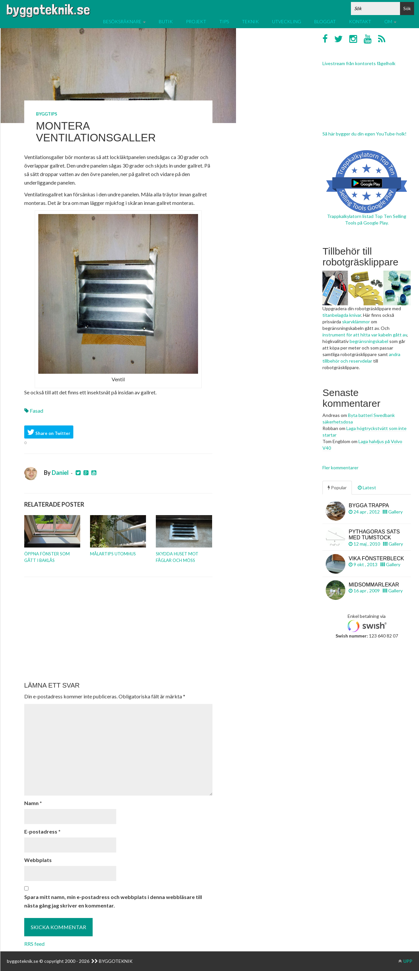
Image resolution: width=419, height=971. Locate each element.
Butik (166, 21)
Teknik (250, 21)
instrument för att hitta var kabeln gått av (364, 334)
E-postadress (42, 831)
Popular (337, 487)
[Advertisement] (118, 629)
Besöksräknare (124, 21)
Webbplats (38, 860)
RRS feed (34, 944)
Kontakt (360, 21)
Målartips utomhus (113, 553)
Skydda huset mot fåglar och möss (177, 557)
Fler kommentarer (340, 467)
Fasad (36, 410)
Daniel (60, 472)
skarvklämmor (356, 321)
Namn (33, 803)
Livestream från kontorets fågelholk (358, 63)
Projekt (196, 21)
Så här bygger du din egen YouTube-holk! (364, 133)
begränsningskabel (369, 341)
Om (390, 21)
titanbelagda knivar (341, 315)
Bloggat (325, 21)
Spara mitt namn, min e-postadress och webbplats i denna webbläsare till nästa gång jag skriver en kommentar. (113, 901)
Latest (367, 487)
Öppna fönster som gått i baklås (47, 557)
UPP (405, 961)
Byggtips (46, 114)
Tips (224, 21)
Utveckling (286, 21)
